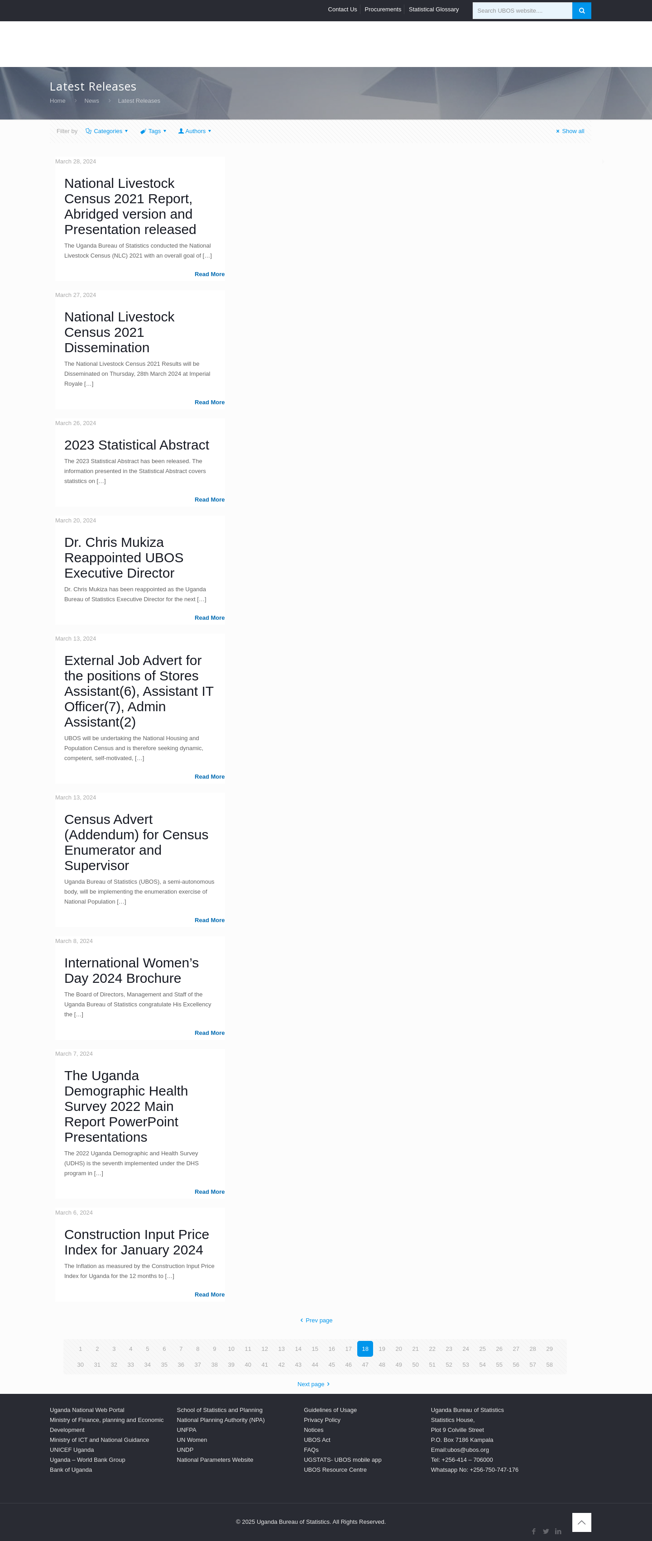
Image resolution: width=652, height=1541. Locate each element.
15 (315, 1348)
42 (281, 1364)
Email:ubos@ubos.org (460, 1449)
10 (231, 1348)
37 (198, 1364)
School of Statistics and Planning (220, 1410)
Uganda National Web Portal (87, 1410)
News (92, 100)
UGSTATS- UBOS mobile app (342, 1459)
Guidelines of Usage (330, 1410)
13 (281, 1348)
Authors (195, 131)
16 (332, 1348)
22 (432, 1348)
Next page (314, 1384)
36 (181, 1364)
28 (533, 1348)
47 (365, 1364)
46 (348, 1364)
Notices (313, 1429)
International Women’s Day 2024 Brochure (131, 970)
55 (499, 1364)
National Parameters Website (215, 1459)
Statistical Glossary (434, 9)
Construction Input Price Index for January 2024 (136, 1242)
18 (365, 1348)
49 (399, 1364)
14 (298, 1348)
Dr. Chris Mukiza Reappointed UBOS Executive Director (124, 557)
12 (265, 1348)
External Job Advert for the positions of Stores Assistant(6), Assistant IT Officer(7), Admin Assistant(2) (139, 691)
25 (482, 1348)
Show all (569, 131)
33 (131, 1364)
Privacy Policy (322, 1420)
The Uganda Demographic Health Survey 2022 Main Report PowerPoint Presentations (126, 1106)
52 (449, 1364)
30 (80, 1364)
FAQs (311, 1449)
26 (499, 1348)
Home (58, 100)
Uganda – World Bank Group (87, 1459)
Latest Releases (139, 100)
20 (399, 1348)
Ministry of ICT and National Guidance (99, 1439)
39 (231, 1364)
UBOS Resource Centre (335, 1469)
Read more (210, 274)
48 (382, 1364)
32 (114, 1364)
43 (298, 1364)
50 (415, 1364)
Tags (154, 131)
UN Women (192, 1439)
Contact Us (342, 9)
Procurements (383, 9)
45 (332, 1364)
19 (382, 1348)
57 (533, 1364)
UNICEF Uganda (72, 1449)
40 (248, 1364)
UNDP (185, 1449)
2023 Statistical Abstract (136, 444)
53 (466, 1364)
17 (348, 1348)
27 (516, 1348)
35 (164, 1364)
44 (315, 1364)
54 (482, 1364)
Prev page (314, 1320)
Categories (107, 131)
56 (516, 1364)
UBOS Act (317, 1439)
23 (449, 1348)
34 (147, 1364)
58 (550, 1364)
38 (214, 1364)
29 (550, 1348)
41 (265, 1364)
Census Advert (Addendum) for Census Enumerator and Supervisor (136, 842)
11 (248, 1348)
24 (466, 1348)
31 (97, 1364)
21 (415, 1348)
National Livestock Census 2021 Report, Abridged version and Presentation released (130, 206)
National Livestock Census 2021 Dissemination (119, 332)
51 (432, 1364)
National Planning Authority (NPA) (221, 1420)
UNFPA (187, 1429)
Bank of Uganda (71, 1469)
